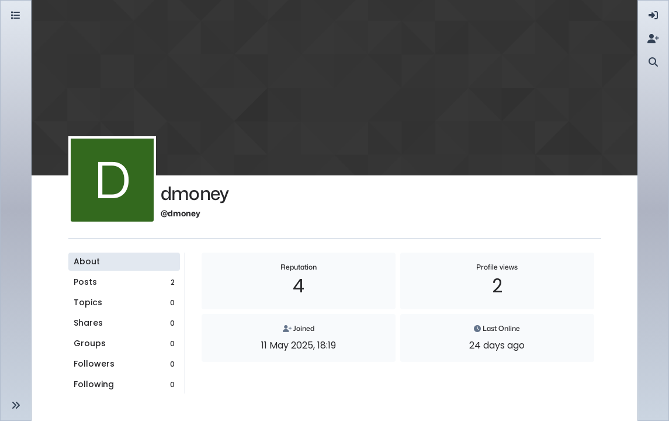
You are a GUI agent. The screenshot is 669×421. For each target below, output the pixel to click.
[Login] (653, 15)
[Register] (653, 39)
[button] (15, 405)
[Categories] (15, 15)
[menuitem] (653, 15)
